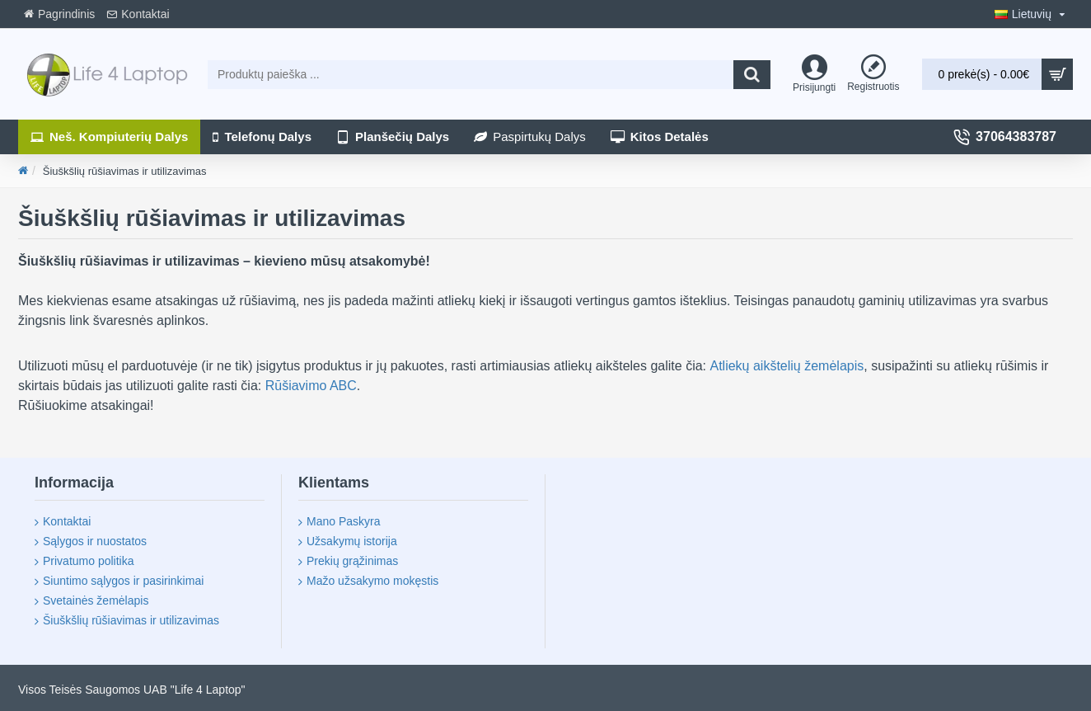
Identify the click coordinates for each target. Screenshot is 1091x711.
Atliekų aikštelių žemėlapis (786, 366)
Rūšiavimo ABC (311, 386)
